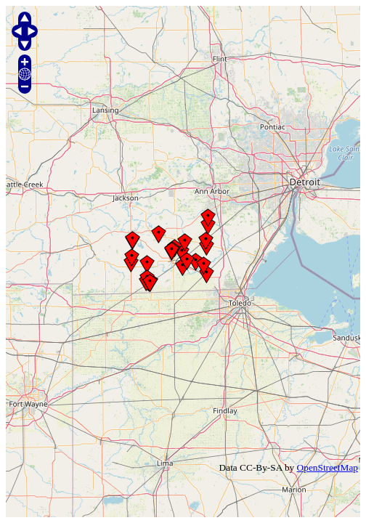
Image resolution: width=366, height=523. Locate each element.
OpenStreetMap (327, 467)
